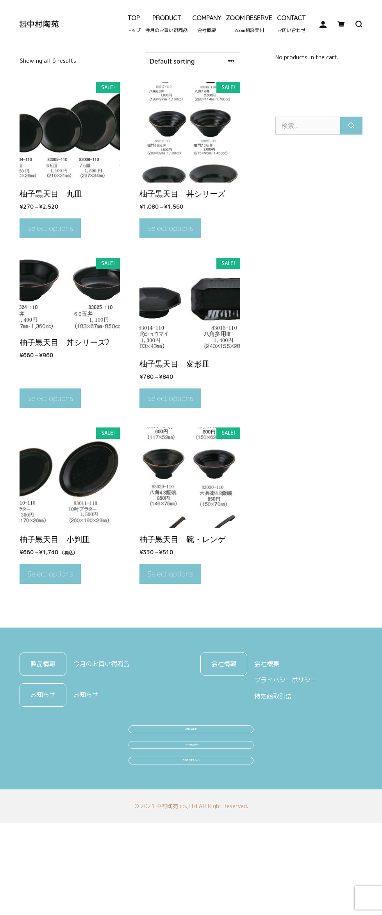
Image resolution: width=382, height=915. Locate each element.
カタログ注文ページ (191, 845)
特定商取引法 (273, 747)
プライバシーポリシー (285, 731)
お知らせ (85, 745)
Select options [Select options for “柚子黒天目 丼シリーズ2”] (50, 449)
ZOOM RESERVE (249, 23)
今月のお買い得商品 (101, 714)
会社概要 (266, 714)
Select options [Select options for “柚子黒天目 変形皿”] (170, 449)
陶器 (46, 93)
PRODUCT (166, 23)
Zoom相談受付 (191, 816)
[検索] (351, 176)
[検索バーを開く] (353, 24)
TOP (134, 23)
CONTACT (291, 23)
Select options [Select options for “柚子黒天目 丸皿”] (50, 279)
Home (27, 93)
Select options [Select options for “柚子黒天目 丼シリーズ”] (170, 279)
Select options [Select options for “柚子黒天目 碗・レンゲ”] (170, 625)
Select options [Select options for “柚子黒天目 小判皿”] (50, 625)
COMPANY (206, 23)
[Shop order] (192, 112)
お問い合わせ (191, 787)
